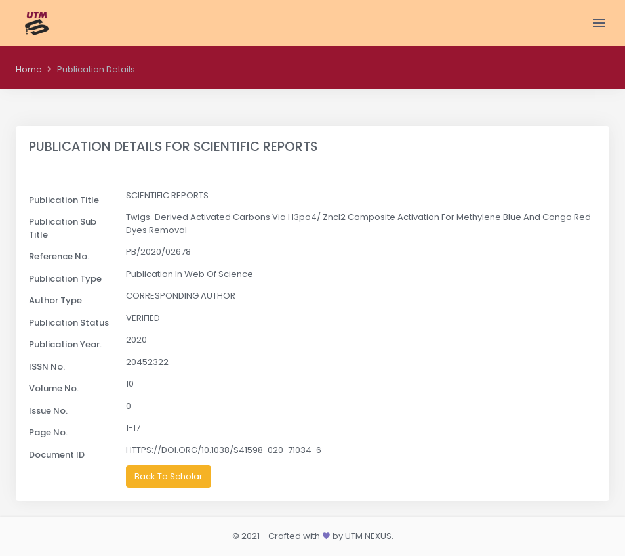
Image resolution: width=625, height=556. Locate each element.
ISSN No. (47, 366)
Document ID (57, 454)
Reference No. (59, 256)
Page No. (48, 432)
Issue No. (48, 410)
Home (29, 69)
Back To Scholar (168, 476)
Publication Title (64, 200)
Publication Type (65, 278)
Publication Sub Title (62, 228)
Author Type (55, 300)
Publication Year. (65, 344)
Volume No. (54, 388)
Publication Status (69, 322)
